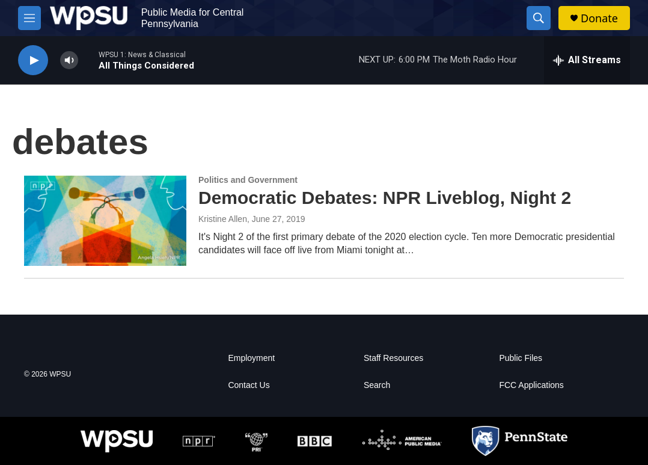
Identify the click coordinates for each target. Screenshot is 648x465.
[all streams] (587, 60)
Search (377, 385)
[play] (33, 60)
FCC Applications (531, 385)
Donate (599, 18)
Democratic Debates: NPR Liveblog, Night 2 (384, 198)
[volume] (69, 60)
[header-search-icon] (539, 18)
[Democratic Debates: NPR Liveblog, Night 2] (105, 221)
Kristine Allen (222, 219)
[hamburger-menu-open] (29, 18)
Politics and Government (248, 180)
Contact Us (248, 385)
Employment (251, 358)
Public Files (520, 358)
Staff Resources (393, 358)
